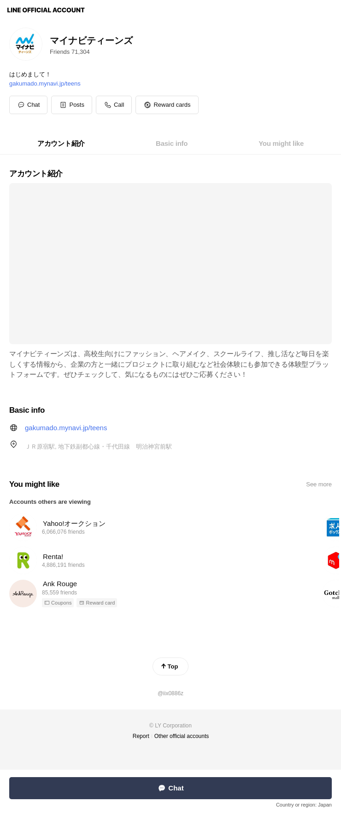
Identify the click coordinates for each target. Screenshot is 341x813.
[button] (71, 105)
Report (141, 736)
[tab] (61, 144)
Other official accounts (181, 736)
